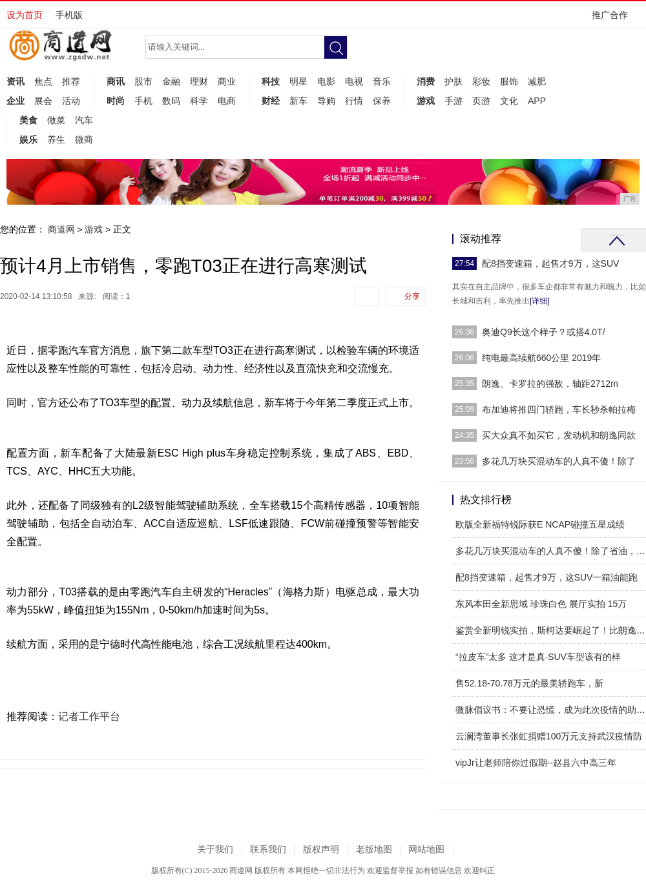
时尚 (116, 101)
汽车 (84, 120)
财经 (271, 101)
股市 (143, 81)
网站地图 (426, 849)
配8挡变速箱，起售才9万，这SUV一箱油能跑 (546, 577)
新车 (298, 101)
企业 (15, 101)
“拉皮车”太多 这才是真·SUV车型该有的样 (538, 657)
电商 (227, 101)
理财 (199, 81)
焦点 (43, 81)
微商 (84, 139)
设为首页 (24, 15)
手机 (143, 101)
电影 (326, 81)
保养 (382, 101)
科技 (271, 81)
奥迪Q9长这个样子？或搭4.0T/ (543, 332)
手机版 (69, 15)
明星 (298, 81)
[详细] (540, 300)
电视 (354, 81)
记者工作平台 (89, 716)
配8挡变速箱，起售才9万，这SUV (550, 263)
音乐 (382, 81)
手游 (453, 101)
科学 (199, 101)
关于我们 (215, 849)
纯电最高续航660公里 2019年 (541, 358)
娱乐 (28, 139)
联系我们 (268, 849)
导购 (326, 101)
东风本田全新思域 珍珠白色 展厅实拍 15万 (541, 604)
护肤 (453, 81)
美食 (28, 120)
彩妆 (481, 81)
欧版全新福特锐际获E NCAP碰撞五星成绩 (540, 524)
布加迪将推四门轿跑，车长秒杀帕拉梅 (559, 409)
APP (537, 101)
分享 (412, 296)
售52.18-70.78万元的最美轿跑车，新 (529, 683)
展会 (43, 101)
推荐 (71, 81)
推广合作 (614, 19)
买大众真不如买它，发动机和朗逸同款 (559, 435)
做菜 (56, 120)
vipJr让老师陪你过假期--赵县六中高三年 (535, 762)
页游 (481, 101)
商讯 (116, 81)
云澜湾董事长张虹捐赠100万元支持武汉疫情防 (548, 736)
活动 (71, 101)
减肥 (537, 81)
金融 (171, 81)
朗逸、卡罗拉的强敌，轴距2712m (550, 383)
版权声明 (321, 849)
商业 (227, 81)
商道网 (61, 229)
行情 (354, 101)
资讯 (15, 81)
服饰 (509, 81)
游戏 (426, 101)
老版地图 (374, 849)
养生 (56, 139)
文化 (509, 101)
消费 (426, 81)
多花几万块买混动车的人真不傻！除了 (559, 461)
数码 (171, 101)
